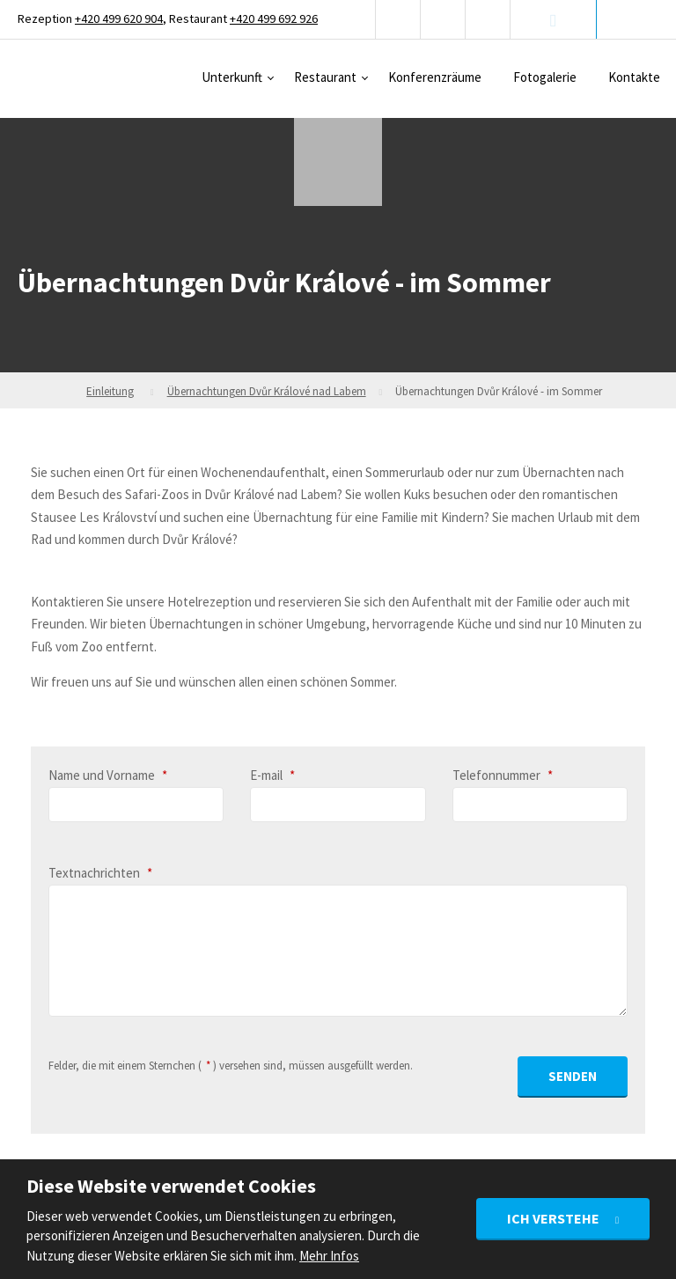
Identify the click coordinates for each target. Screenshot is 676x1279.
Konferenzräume (434, 77)
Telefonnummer (502, 775)
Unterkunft (232, 77)
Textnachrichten (100, 872)
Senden (572, 1076)
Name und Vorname (107, 775)
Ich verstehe (554, 1218)
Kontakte (634, 77)
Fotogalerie (545, 77)
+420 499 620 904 (119, 18)
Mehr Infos (329, 1255)
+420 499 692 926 (274, 18)
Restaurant (325, 77)
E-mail (272, 775)
